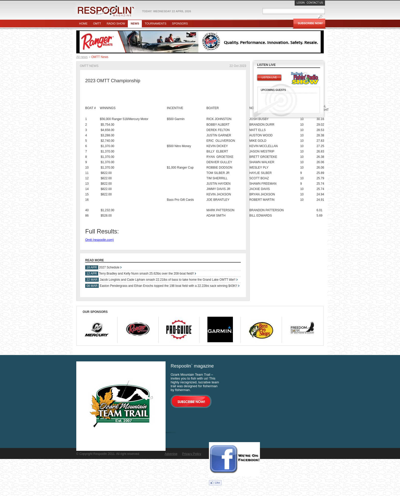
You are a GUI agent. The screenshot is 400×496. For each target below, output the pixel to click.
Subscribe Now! (310, 23)
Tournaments (155, 23)
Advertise (171, 454)
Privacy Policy (191, 454)
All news (82, 57)
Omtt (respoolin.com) (99, 240)
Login (301, 2)
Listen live (269, 77)
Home (83, 23)
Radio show (116, 23)
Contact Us (315, 2)
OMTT (97, 23)
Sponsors (180, 23)
